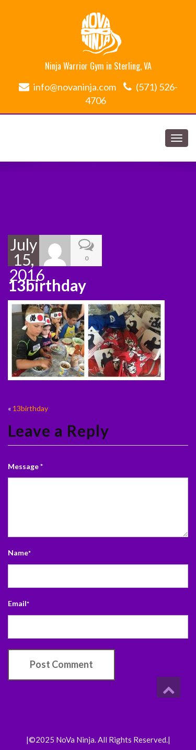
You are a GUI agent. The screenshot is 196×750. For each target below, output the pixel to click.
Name (19, 552)
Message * (25, 466)
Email (18, 603)
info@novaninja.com (74, 87)
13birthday (30, 408)
